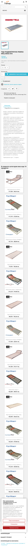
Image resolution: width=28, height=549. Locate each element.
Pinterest (16, 88)
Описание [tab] (7, 105)
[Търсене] (14, 6)
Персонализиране (14, 520)
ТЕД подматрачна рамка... (14, 189)
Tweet (12, 88)
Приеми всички (14, 528)
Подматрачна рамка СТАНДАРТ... (14, 239)
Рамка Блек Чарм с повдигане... (14, 289)
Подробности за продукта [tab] (12, 108)
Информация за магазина (9, 541)
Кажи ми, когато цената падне (12, 84)
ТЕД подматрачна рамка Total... (14, 414)
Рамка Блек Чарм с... (14, 389)
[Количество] (3, 74)
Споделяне (9, 88)
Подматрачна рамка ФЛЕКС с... (14, 214)
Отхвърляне (14, 524)
